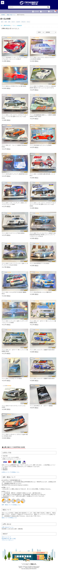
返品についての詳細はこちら (9, 517)
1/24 (9, 21)
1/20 (6, 21)
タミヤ (13, 21)
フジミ (28, 21)
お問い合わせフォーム (7, 527)
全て (2, 21)
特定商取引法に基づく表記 (9, 538)
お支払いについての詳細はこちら (10, 472)
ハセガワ (18, 21)
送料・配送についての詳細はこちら (11, 504)
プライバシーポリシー (7, 540)
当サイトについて (6, 537)
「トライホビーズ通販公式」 (29, 564)
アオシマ (23, 21)
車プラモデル (7, 25)
